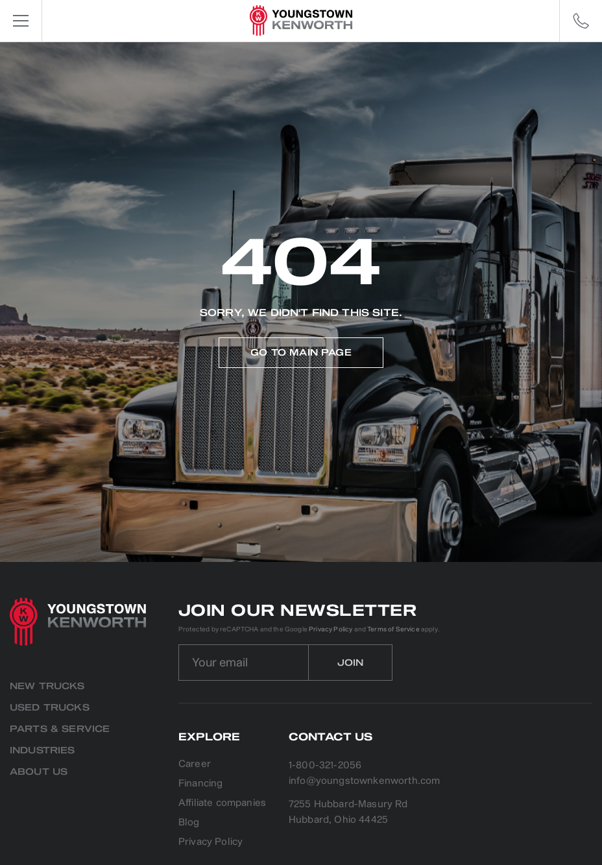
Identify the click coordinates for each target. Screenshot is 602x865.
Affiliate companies (222, 803)
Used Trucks (50, 707)
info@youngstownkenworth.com (364, 781)
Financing (200, 784)
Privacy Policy (330, 629)
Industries (42, 750)
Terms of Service (393, 629)
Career (194, 765)
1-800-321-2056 (325, 765)
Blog (189, 823)
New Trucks (47, 686)
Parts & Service (60, 729)
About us (38, 772)
